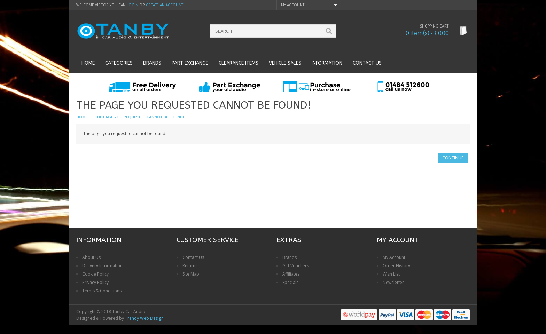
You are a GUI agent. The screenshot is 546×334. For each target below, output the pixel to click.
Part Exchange (190, 63)
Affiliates (290, 274)
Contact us (367, 63)
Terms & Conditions (102, 291)
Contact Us (193, 257)
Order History (396, 266)
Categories (119, 63)
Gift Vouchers (295, 266)
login (132, 4)
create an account (164, 4)
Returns (189, 266)
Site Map (190, 274)
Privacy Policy (95, 282)
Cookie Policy (95, 274)
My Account (394, 257)
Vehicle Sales (285, 63)
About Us (91, 257)
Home (88, 63)
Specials (290, 282)
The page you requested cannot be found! (139, 116)
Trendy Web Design (144, 318)
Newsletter (393, 282)
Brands (152, 63)
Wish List (391, 274)
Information (327, 63)
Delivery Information (102, 266)
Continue (452, 158)
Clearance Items (238, 63)
